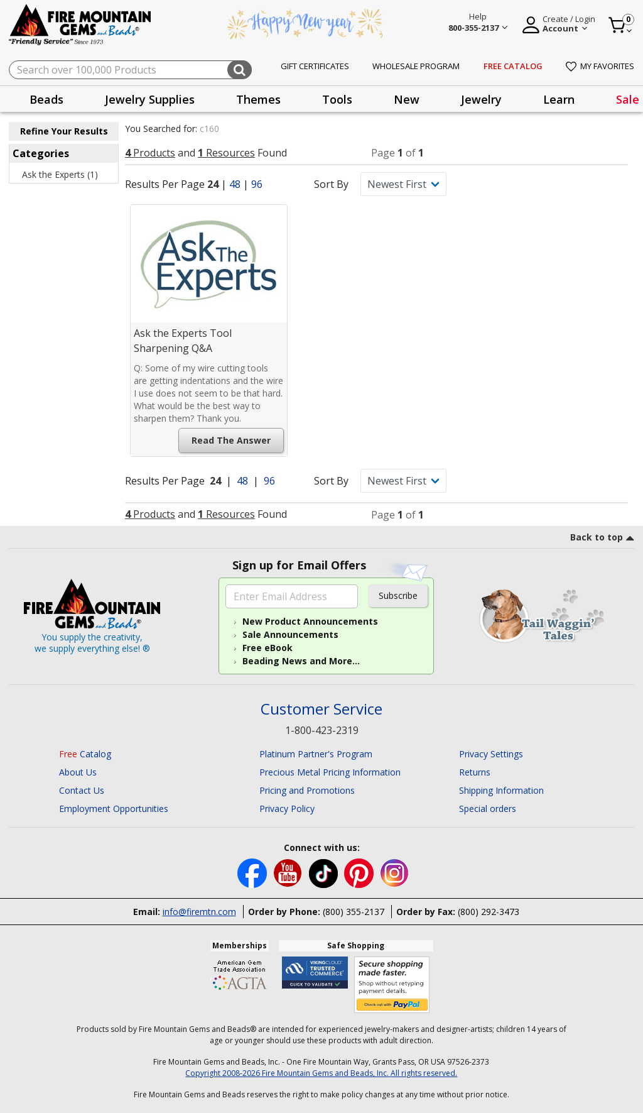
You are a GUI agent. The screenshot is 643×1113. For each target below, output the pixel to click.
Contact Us (81, 790)
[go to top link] (602, 539)
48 (234, 184)
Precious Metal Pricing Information (330, 772)
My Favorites (600, 66)
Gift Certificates (315, 66)
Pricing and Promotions (307, 790)
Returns (474, 772)
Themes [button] (258, 99)
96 (256, 184)
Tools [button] (337, 99)
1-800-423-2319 (322, 730)
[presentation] (46, 99)
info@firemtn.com (199, 912)
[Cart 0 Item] (620, 25)
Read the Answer (231, 440)
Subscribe (398, 595)
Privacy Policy (287, 808)
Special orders (487, 808)
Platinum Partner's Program (315, 754)
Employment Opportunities (113, 808)
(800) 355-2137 (353, 912)
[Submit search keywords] (239, 69)
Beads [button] (46, 99)
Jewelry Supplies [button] (150, 99)
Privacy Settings (491, 754)
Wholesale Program (416, 66)
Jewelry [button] (481, 99)
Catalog (85, 754)
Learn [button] (559, 99)
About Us (78, 772)
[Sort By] (403, 184)
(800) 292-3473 (488, 912)
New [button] (406, 99)
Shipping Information (501, 790)
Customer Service (321, 709)
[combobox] (130, 69)
